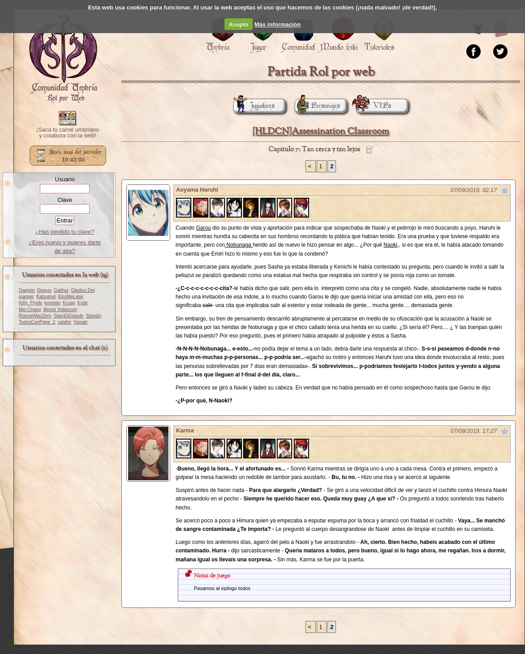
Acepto (239, 24)
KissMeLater (70, 296)
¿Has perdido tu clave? (65, 231)
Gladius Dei (83, 290)
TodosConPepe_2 (37, 322)
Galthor (61, 290)
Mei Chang (30, 309)
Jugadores (254, 106)
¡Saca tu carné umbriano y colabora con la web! (67, 133)
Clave (64, 200)
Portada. (63, 58)
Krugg (69, 302)
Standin (93, 315)
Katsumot (46, 296)
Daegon (27, 290)
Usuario (64, 179)
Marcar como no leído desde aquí (504, 190)
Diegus (44, 290)
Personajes (317, 106)
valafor (64, 322)
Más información (277, 24)
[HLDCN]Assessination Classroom (320, 131)
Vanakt (80, 322)
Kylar (82, 302)
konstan (52, 302)
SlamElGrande (69, 315)
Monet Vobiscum (60, 309)
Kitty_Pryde (30, 302)
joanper (26, 296)
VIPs (373, 106)
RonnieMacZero (35, 315)
